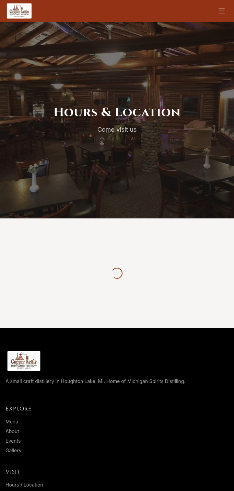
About (12, 431)
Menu (11, 421)
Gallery (13, 450)
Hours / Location (24, 485)
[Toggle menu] (222, 11)
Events (13, 441)
